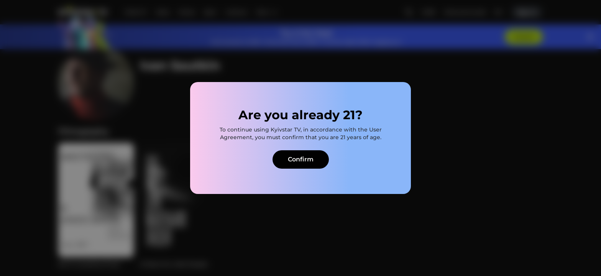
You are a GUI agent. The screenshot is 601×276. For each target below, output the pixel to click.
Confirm (301, 159)
